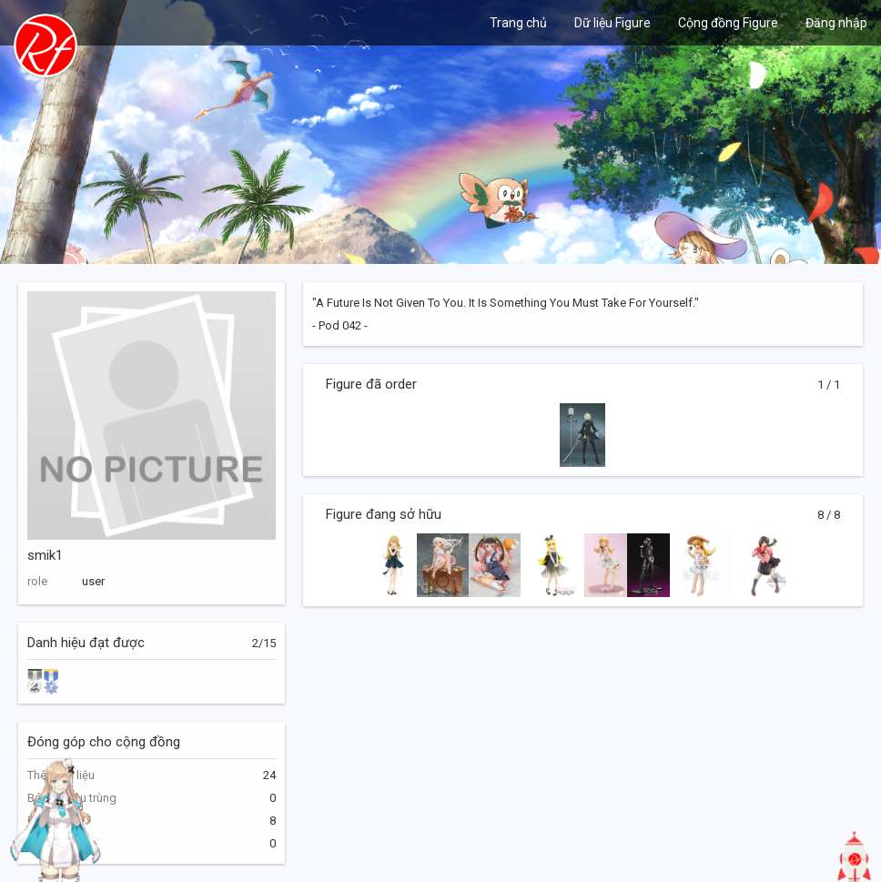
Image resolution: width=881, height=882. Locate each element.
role (37, 581)
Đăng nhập (836, 22)
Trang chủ (518, 22)
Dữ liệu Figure (612, 22)
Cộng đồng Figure (728, 22)
